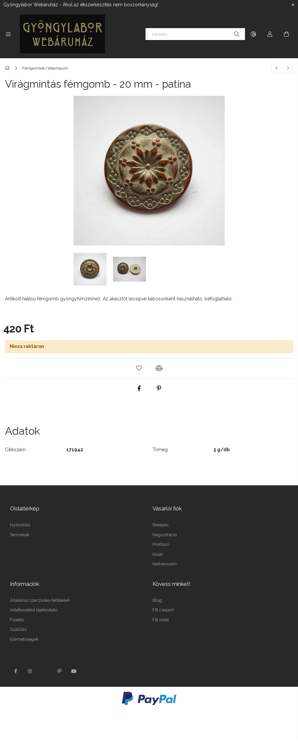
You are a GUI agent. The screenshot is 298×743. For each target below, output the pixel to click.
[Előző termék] (276, 68)
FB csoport (163, 609)
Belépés (160, 524)
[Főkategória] (8, 68)
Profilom (160, 544)
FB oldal (160, 619)
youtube (74, 671)
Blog (157, 600)
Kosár (157, 554)
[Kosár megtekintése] (286, 34)
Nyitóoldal (20, 524)
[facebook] (139, 388)
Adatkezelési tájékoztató (33, 609)
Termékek (20, 534)
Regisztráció (164, 534)
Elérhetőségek (24, 639)
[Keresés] (195, 34)
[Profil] (270, 34)
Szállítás (18, 629)
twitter (44, 671)
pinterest (59, 671)
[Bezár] (293, 5)
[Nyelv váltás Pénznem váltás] (253, 34)
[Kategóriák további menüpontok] (8, 34)
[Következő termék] (288, 68)
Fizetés (17, 619)
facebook (15, 671)
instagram (30, 671)
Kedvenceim (164, 563)
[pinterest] (159, 388)
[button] (139, 368)
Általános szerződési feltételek (40, 600)
